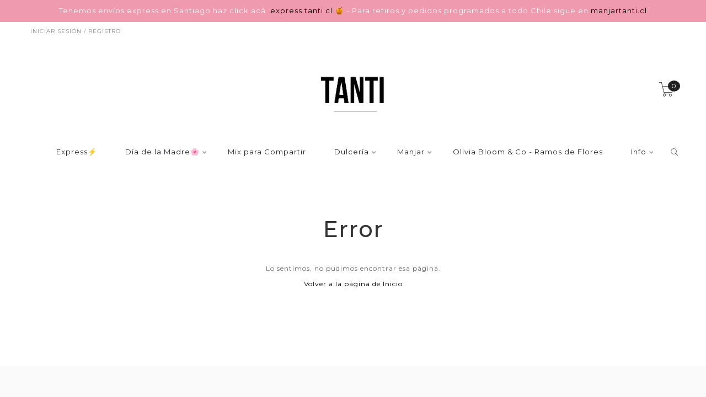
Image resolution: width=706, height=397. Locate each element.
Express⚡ (76, 152)
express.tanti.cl (302, 10)
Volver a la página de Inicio (353, 284)
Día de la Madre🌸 (162, 152)
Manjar (411, 152)
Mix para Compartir (267, 152)
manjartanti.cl (619, 10)
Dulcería (351, 152)
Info (638, 152)
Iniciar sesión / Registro (75, 31)
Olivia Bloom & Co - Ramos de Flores (528, 152)
